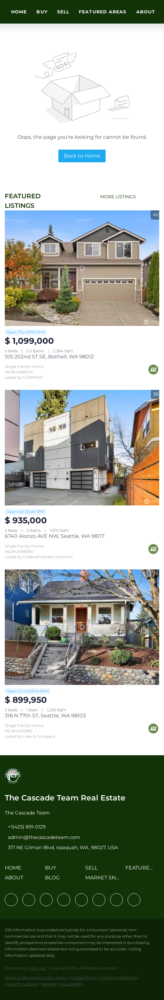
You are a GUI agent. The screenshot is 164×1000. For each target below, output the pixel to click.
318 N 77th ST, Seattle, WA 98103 (45, 716)
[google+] (134, 899)
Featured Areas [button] (102, 12)
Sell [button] (63, 12)
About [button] (145, 12)
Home (19, 12)
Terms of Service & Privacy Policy (36, 977)
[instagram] (81, 899)
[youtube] (99, 899)
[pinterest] (116, 899)
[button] (15, 870)
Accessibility (72, 984)
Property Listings (21, 984)
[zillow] (63, 899)
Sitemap (49, 984)
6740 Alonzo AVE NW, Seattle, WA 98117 (54, 536)
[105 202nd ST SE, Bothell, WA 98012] (82, 268)
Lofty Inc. (38, 968)
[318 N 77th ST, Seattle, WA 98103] (82, 627)
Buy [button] (41, 12)
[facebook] (11, 899)
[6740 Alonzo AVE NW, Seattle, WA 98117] (82, 447)
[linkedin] (28, 899)
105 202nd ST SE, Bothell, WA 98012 (49, 357)
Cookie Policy (84, 977)
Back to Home (82, 156)
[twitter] (46, 899)
